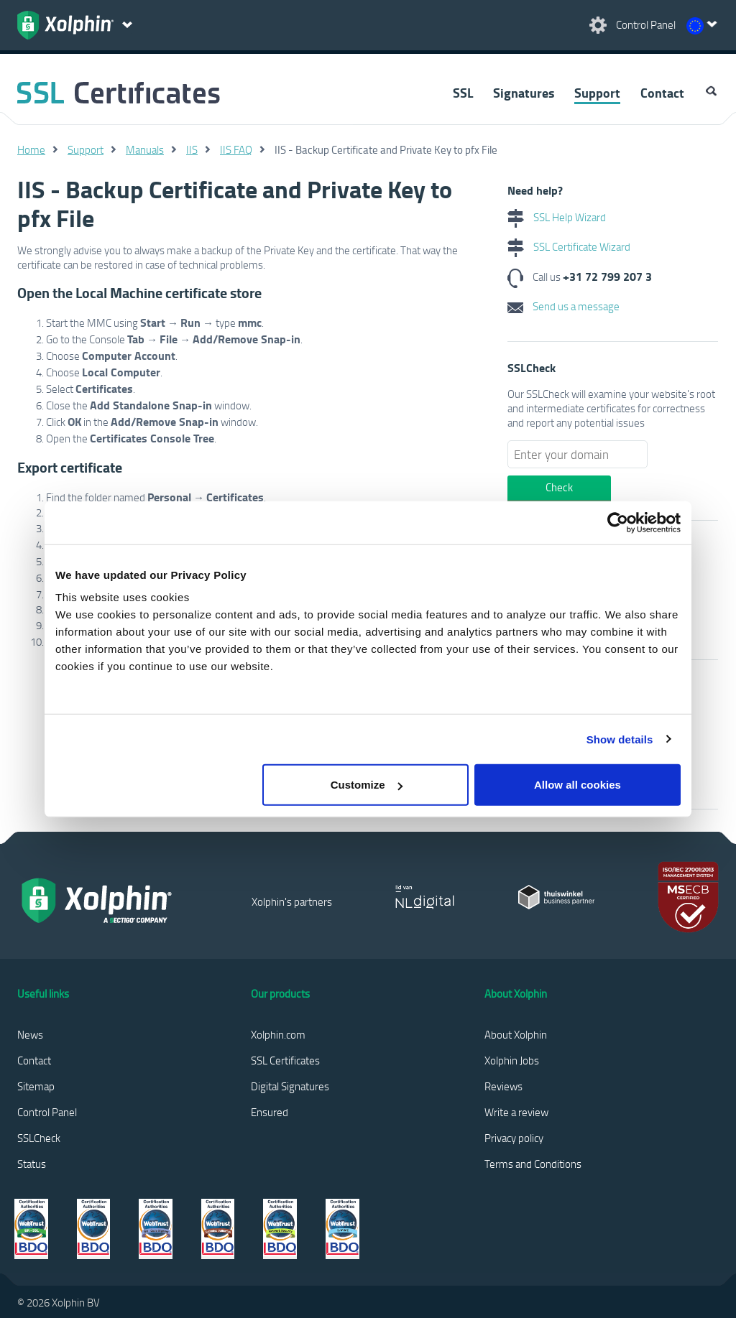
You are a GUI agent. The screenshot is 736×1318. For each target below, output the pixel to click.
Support (597, 92)
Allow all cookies (577, 785)
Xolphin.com (278, 1034)
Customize (366, 785)
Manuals (145, 149)
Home (31, 149)
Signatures (523, 92)
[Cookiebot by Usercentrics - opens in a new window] (618, 522)
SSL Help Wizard (556, 217)
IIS (192, 149)
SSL (463, 92)
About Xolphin (515, 1034)
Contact (662, 92)
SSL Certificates (285, 1060)
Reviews (503, 1086)
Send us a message (563, 306)
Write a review (516, 1112)
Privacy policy (513, 1138)
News (30, 1034)
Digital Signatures (290, 1086)
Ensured (269, 1112)
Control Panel (47, 1112)
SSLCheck (38, 1138)
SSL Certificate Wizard (568, 246)
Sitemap (36, 1086)
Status (31, 1163)
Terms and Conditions (532, 1163)
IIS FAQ (236, 149)
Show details (619, 739)
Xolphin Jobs (511, 1060)
